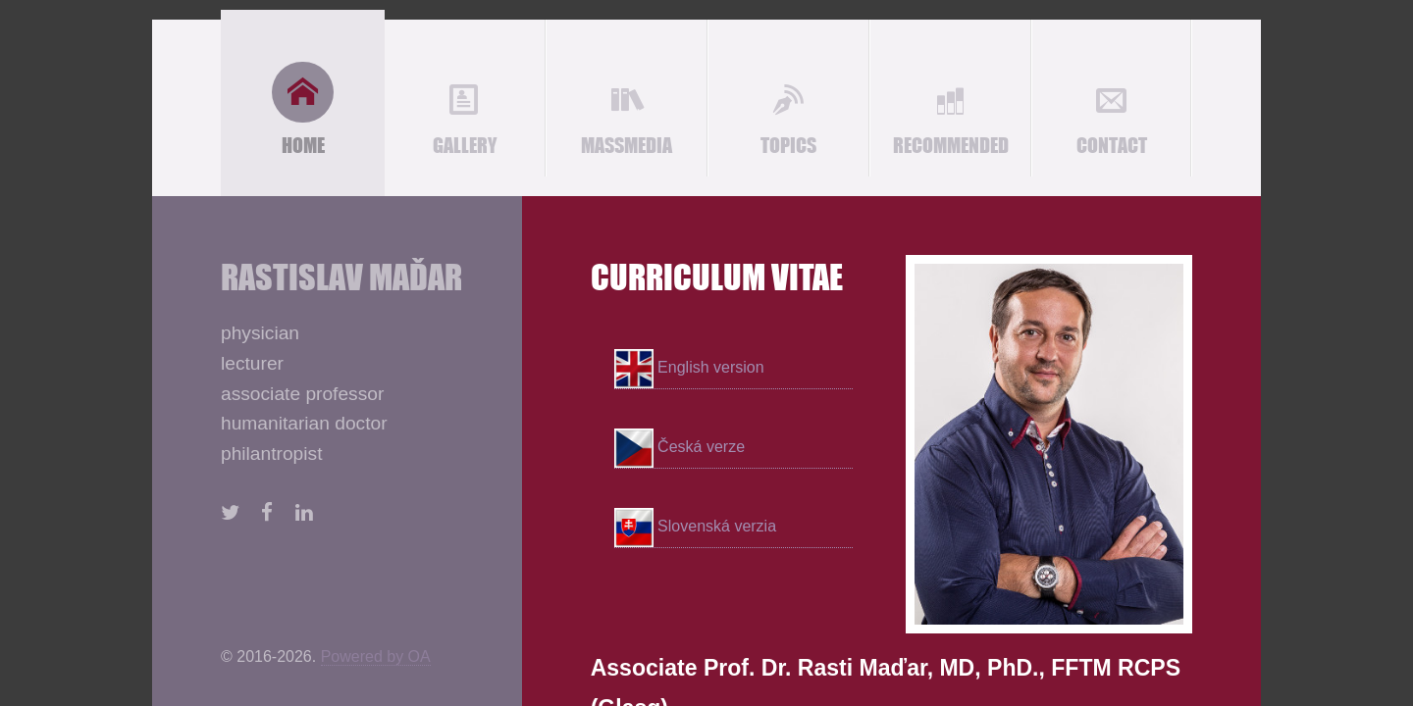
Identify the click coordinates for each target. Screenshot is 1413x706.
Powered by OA (376, 656)
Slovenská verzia (695, 527)
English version (689, 368)
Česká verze (679, 448)
